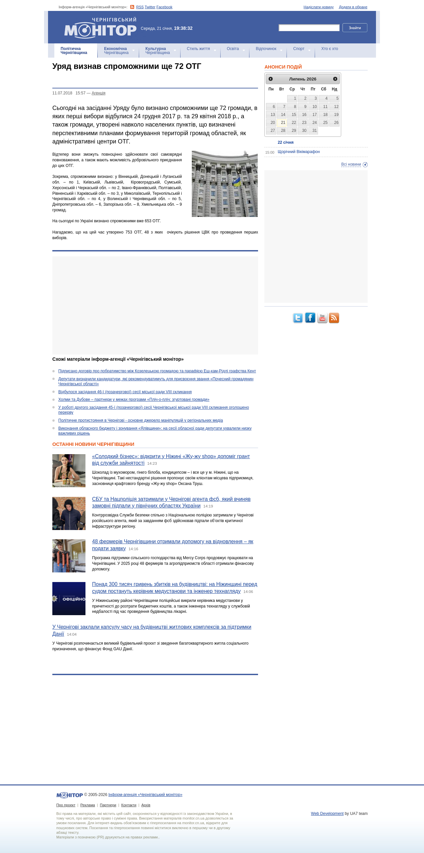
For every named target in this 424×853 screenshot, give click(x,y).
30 (304, 130)
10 (314, 106)
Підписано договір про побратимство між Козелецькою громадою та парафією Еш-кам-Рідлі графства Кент (157, 371)
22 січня (285, 142)
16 (304, 114)
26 (336, 122)
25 (325, 122)
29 (294, 130)
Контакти (128, 805)
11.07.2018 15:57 (68, 93)
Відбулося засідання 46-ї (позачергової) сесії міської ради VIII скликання (125, 392)
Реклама (87, 805)
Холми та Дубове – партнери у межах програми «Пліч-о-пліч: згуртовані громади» (133, 399)
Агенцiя (98, 93)
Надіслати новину (319, 7)
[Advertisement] (155, 305)
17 (314, 114)
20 (273, 122)
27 (273, 130)
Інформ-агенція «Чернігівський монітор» (102, 27)
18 (325, 114)
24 (314, 122)
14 (283, 114)
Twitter (150, 7)
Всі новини (351, 164)
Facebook (164, 7)
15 (294, 114)
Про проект (65, 805)
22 (294, 122)
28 (283, 130)
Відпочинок (266, 48)
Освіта (233, 48)
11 (325, 106)
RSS (140, 7)
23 (304, 122)
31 (314, 130)
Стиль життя (198, 48)
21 (283, 122)
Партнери (108, 805)
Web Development (327, 813)
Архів (145, 805)
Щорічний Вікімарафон (299, 151)
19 (336, 114)
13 (273, 114)
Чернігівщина (74, 50)
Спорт (298, 48)
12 (336, 106)
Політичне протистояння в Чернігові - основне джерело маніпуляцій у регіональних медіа (140, 420)
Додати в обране (353, 7)
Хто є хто (329, 48)
